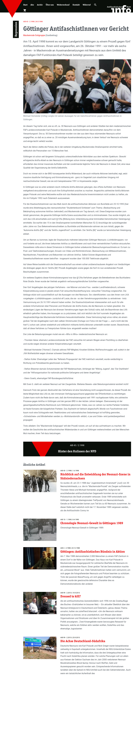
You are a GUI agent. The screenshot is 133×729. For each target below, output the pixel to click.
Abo (32, 5)
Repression (16, 29)
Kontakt (76, 5)
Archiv (40, 5)
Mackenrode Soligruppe (34, 35)
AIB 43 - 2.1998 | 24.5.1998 (33, 22)
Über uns (50, 5)
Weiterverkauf (63, 5)
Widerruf (87, 5)
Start (25, 5)
